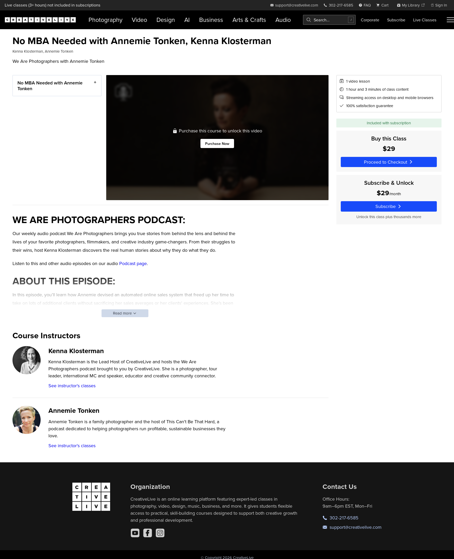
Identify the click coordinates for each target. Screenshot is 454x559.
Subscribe (396, 20)
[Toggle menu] (450, 19)
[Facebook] (147, 533)
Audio (283, 19)
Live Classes (425, 20)
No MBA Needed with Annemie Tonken (50, 85)
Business (211, 19)
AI (187, 19)
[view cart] (384, 5)
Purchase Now (217, 143)
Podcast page (133, 263)
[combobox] (329, 19)
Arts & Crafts (249, 19)
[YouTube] (135, 533)
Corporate (370, 20)
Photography (105, 19)
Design (165, 19)
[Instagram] (160, 533)
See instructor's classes (72, 385)
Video (139, 19)
